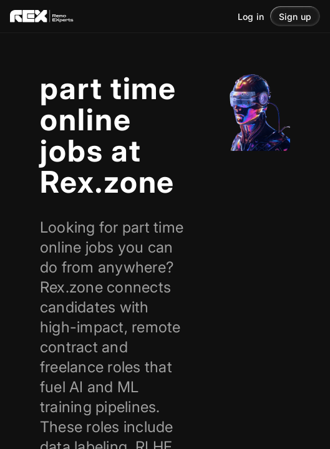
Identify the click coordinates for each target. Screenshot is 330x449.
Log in (251, 16)
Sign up (295, 16)
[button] (295, 16)
